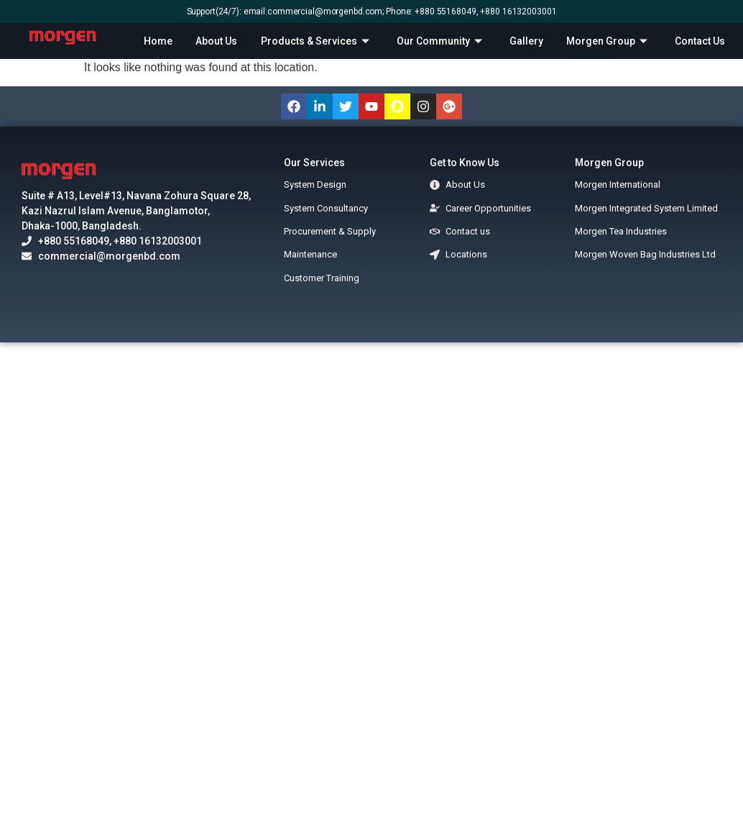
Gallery (526, 41)
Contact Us (700, 41)
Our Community (441, 41)
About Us (216, 41)
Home (158, 41)
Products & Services (317, 41)
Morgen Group (608, 41)
